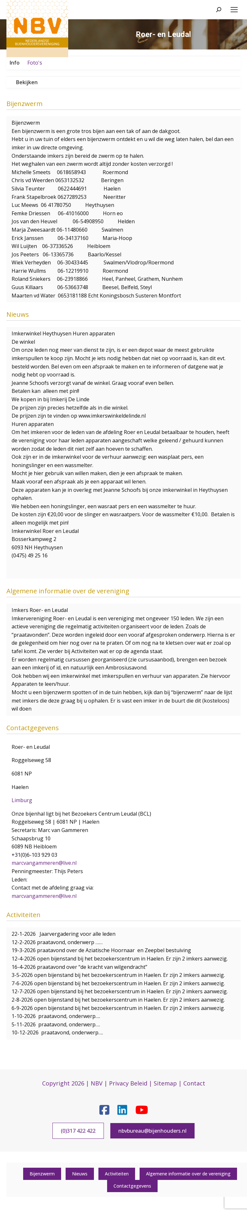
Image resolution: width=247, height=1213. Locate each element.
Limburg (22, 800)
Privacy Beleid (128, 1083)
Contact (194, 1083)
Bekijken (27, 82)
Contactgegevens (132, 1186)
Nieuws (79, 1174)
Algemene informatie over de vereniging (188, 1174)
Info (15, 62)
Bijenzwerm (42, 1174)
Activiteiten (117, 1174)
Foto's (34, 62)
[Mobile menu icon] (234, 9)
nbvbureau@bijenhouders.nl (152, 1130)
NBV (97, 1083)
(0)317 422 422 (78, 1130)
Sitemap (165, 1083)
